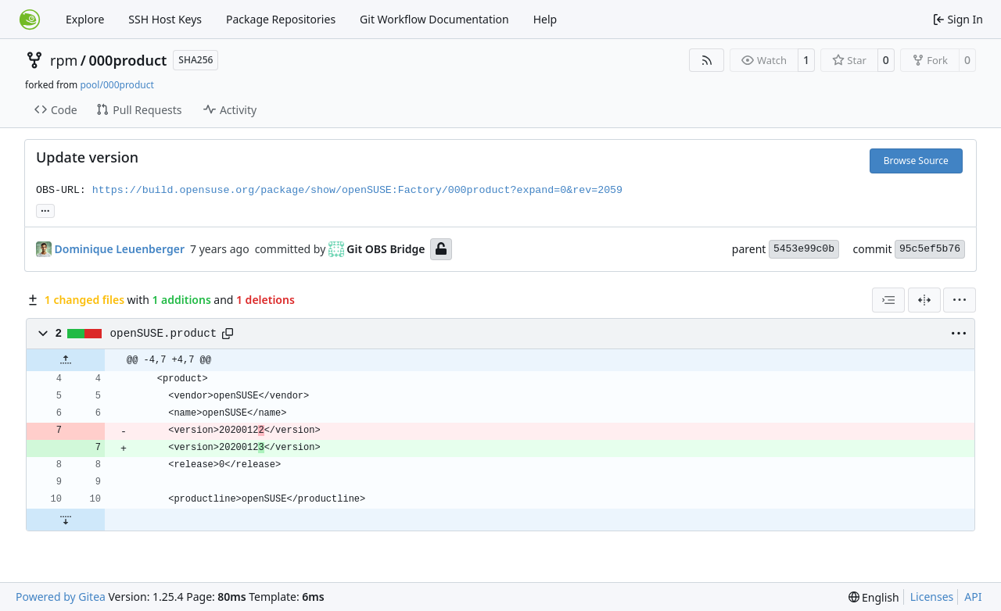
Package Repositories (280, 19)
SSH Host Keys (165, 19)
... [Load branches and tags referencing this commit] (45, 209)
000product (128, 60)
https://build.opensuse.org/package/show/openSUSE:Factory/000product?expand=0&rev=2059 (357, 190)
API (972, 596)
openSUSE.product (163, 333)
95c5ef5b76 (929, 249)
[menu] (959, 300)
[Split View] (924, 300)
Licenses (932, 596)
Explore (85, 19)
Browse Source (916, 160)
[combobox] (888, 300)
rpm (63, 60)
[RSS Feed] (707, 60)
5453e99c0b (803, 249)
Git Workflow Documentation (434, 19)
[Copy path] (228, 334)
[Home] (30, 19)
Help (545, 19)
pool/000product (116, 84)
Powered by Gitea (61, 596)
